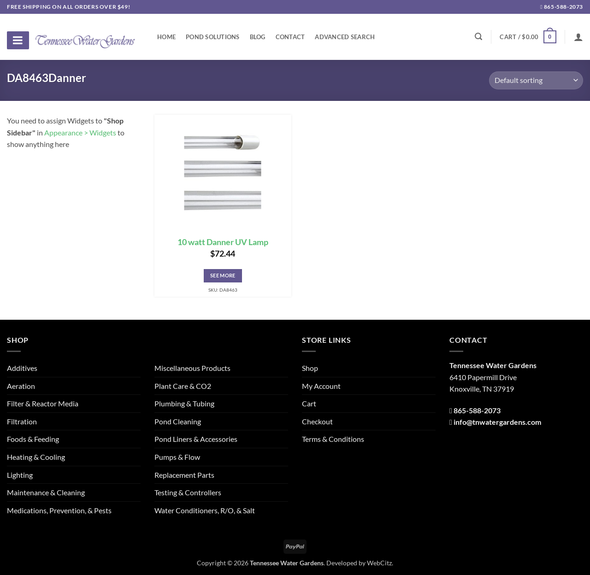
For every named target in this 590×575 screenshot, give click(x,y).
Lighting (20, 474)
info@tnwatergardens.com (497, 421)
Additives (22, 368)
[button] (528, 37)
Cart (309, 403)
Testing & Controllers (187, 492)
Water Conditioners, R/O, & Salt (204, 510)
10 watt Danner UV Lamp (222, 242)
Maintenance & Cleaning (46, 492)
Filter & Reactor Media (42, 403)
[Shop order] (536, 80)
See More (223, 275)
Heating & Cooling (36, 456)
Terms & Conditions (333, 438)
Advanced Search (345, 37)
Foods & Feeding (33, 438)
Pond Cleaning (177, 421)
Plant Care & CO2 (182, 385)
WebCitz (379, 563)
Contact (290, 37)
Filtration (22, 421)
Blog (258, 37)
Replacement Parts (184, 474)
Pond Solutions (213, 37)
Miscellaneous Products (192, 368)
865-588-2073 (561, 6)
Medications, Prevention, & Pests (59, 510)
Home (166, 37)
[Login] (578, 37)
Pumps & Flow (177, 456)
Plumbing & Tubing (184, 403)
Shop (310, 368)
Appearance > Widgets (80, 132)
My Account (321, 385)
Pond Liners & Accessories (195, 438)
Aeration (21, 385)
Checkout (317, 421)
